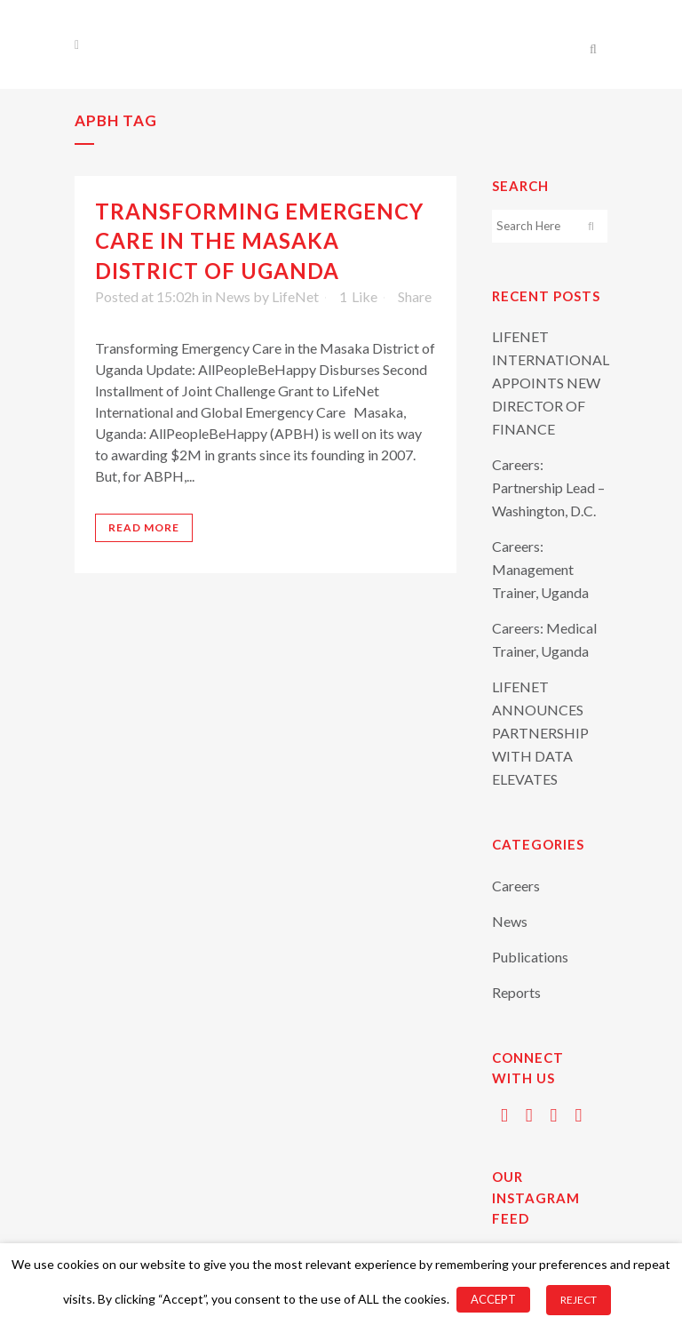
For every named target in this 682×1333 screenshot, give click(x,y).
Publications (530, 956)
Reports (516, 992)
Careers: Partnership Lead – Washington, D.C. (548, 487)
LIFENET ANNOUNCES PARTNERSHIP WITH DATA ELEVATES (540, 732)
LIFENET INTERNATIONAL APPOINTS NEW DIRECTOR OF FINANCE (550, 382)
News (232, 296)
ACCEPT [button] (493, 1299)
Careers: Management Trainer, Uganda (540, 569)
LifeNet (295, 296)
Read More (143, 527)
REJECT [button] (578, 1299)
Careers (516, 885)
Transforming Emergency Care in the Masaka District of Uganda (259, 240)
